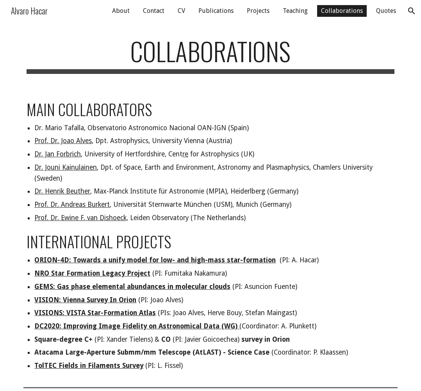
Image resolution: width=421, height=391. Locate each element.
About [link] (121, 10)
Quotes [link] (386, 10)
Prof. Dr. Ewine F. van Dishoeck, (81, 218)
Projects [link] (258, 10)
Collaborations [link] (342, 10)
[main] (210, 55)
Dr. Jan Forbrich (57, 154)
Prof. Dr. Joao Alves (63, 141)
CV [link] (181, 10)
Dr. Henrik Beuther (62, 191)
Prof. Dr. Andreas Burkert (72, 204)
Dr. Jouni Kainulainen (65, 167)
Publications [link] (216, 10)
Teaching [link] (295, 10)
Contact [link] (153, 10)
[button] (411, 11)
